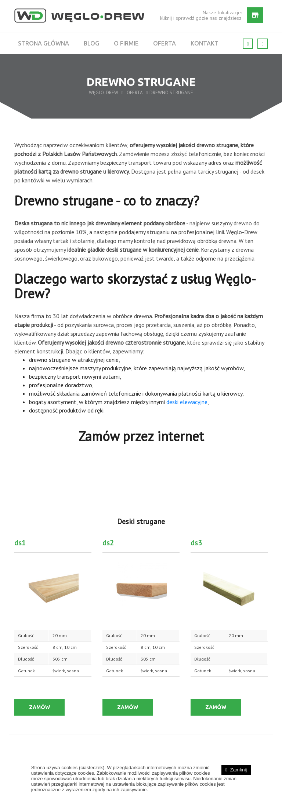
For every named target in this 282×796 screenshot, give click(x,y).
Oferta (164, 43)
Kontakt (204, 43)
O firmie (126, 43)
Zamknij (238, 770)
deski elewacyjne (186, 402)
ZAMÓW (39, 707)
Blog (91, 43)
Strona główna (43, 43)
